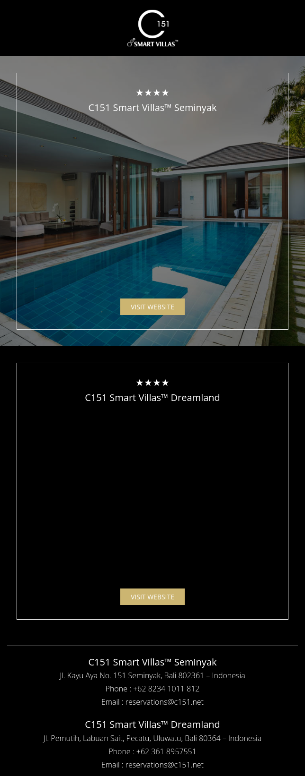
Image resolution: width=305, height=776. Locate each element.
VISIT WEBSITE (152, 306)
